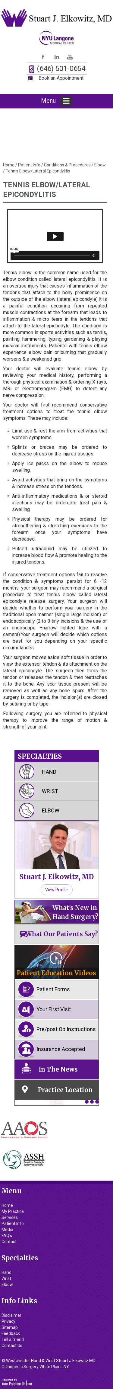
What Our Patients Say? (62, 934)
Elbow (100, 164)
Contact (9, 1241)
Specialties (40, 756)
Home (8, 164)
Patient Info (29, 164)
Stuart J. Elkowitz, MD (57, 877)
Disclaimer (11, 1315)
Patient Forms (53, 989)
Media (7, 1229)
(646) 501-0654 (61, 68)
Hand (49, 772)
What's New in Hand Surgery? (75, 912)
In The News (58, 1069)
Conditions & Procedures (67, 164)
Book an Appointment (61, 78)
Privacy (8, 1321)
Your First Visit (53, 1009)
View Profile (56, 889)
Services (10, 1217)
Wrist (50, 791)
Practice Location (65, 1090)
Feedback (11, 1333)
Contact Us (12, 1345)
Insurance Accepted (60, 1049)
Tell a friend (13, 1339)
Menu (56, 101)
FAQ (7, 1235)
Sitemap (10, 1327)
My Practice (13, 1211)
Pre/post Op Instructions (66, 1029)
